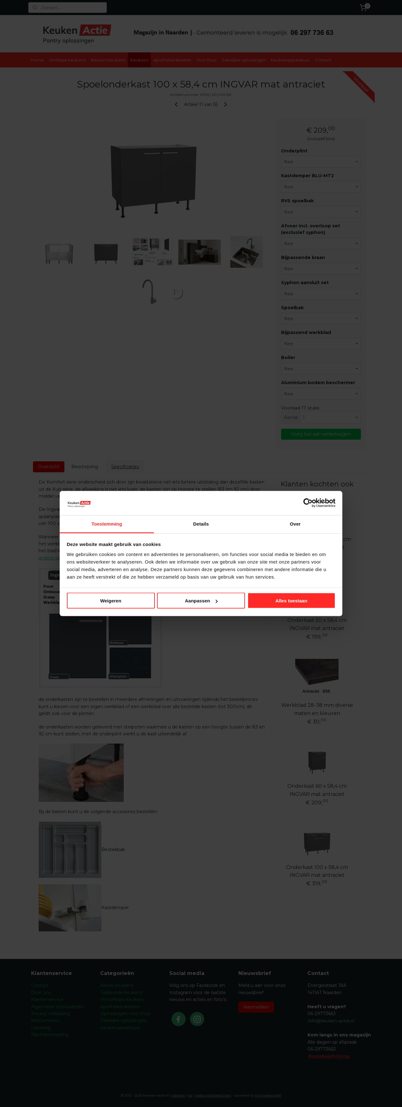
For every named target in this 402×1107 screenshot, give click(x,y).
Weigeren (110, 600)
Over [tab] (295, 523)
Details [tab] (201, 523)
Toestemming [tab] (106, 523)
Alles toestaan (291, 600)
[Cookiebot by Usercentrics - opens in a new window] (307, 503)
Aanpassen (201, 600)
